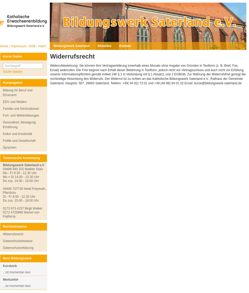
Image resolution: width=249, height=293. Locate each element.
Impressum (19, 46)
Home (4, 46)
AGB (32, 46)
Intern (42, 46)
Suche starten (12, 72)
